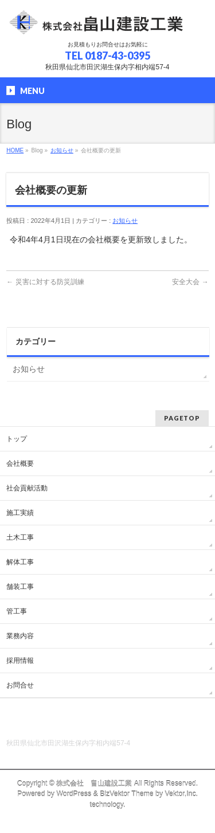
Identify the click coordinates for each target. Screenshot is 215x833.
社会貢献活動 (27, 488)
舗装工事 (20, 587)
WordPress (73, 794)
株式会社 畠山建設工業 (94, 784)
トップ (16, 439)
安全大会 (190, 282)
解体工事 (20, 562)
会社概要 (20, 463)
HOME (15, 150)
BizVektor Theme (127, 794)
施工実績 (20, 513)
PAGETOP (182, 418)
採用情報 (20, 661)
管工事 (16, 611)
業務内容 (20, 636)
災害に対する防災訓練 (45, 282)
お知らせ (61, 150)
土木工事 (20, 537)
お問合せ (20, 685)
